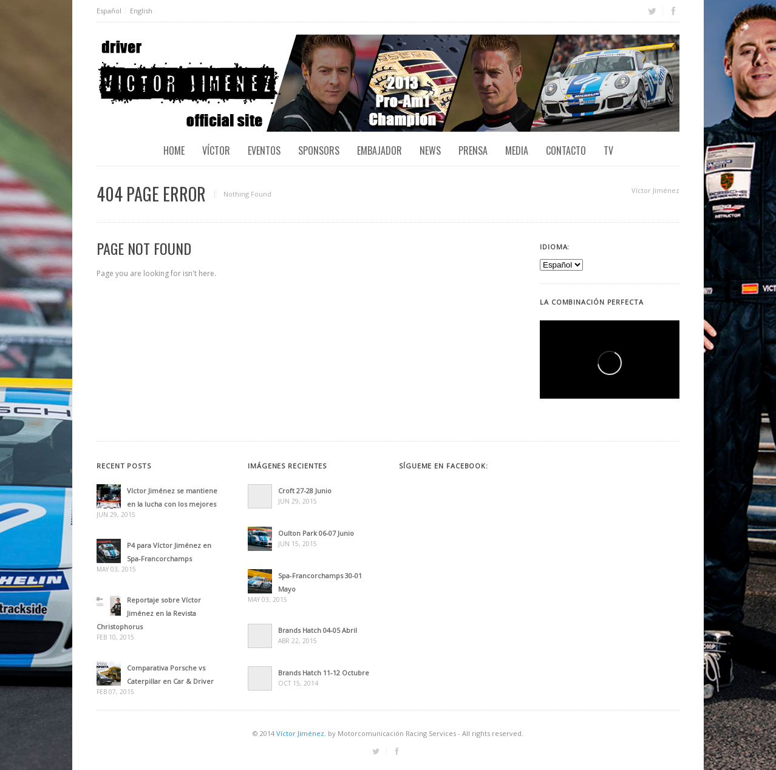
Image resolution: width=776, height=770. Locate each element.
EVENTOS (264, 150)
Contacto (566, 150)
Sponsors (318, 150)
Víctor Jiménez (655, 190)
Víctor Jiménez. (301, 733)
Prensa (473, 150)
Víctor (216, 150)
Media (516, 150)
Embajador (379, 150)
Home (174, 150)
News (430, 150)
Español (109, 10)
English (141, 10)
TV (608, 150)
